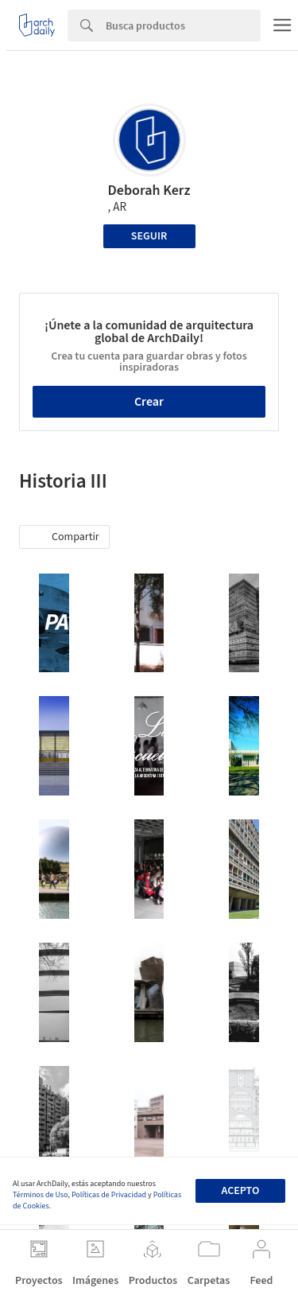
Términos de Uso (40, 1194)
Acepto (240, 1191)
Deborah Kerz (149, 190)
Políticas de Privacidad (109, 1194)
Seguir (149, 236)
